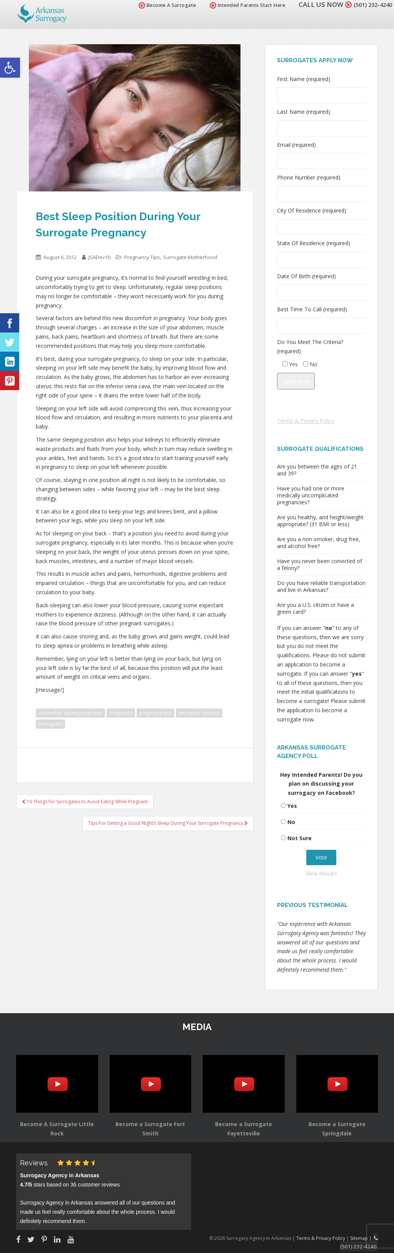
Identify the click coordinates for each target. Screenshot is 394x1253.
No (291, 822)
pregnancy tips (155, 713)
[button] (10, 68)
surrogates (50, 724)
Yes (292, 805)
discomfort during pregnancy (70, 713)
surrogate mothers (199, 713)
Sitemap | (363, 1237)
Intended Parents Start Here (239, 5)
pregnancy (120, 713)
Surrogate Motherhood (190, 257)
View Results (321, 873)
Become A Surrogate (159, 5)
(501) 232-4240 (368, 4)
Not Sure (299, 838)
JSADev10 (99, 257)
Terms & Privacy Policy (305, 420)
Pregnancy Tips (142, 257)
